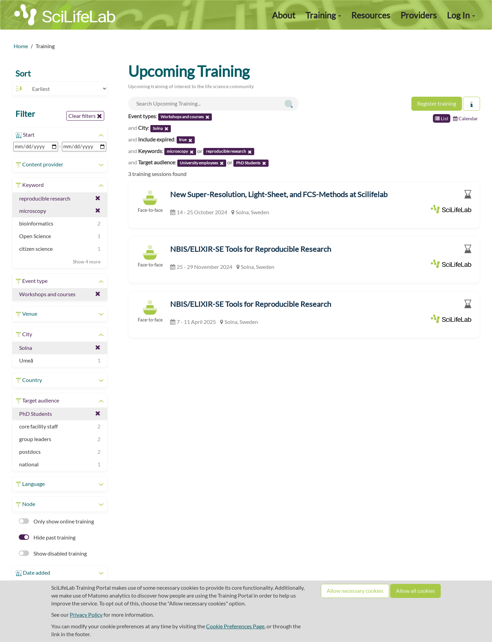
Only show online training (56, 521)
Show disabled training (53, 553)
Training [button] (323, 15)
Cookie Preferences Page (235, 626)
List (441, 118)
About (283, 15)
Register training (436, 103)
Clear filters (85, 115)
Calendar (465, 118)
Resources (370, 15)
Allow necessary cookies (355, 590)
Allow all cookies (415, 590)
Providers (418, 15)
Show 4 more (86, 261)
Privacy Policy (86, 614)
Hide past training (47, 537)
